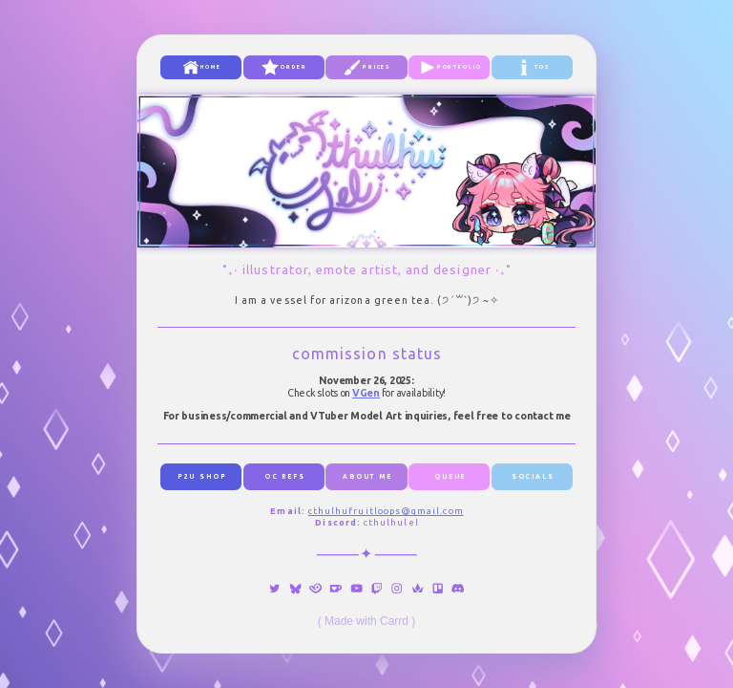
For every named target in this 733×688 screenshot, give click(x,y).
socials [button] (533, 476)
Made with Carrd (366, 621)
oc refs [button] (284, 476)
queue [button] (450, 476)
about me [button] (367, 476)
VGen (366, 392)
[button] (200, 67)
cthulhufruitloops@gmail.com (386, 510)
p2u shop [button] (202, 476)
